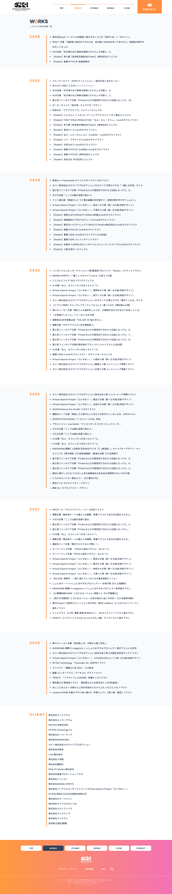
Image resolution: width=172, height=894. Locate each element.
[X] (112, 869)
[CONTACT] (149, 6)
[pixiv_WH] (103, 869)
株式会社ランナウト (58, 818)
